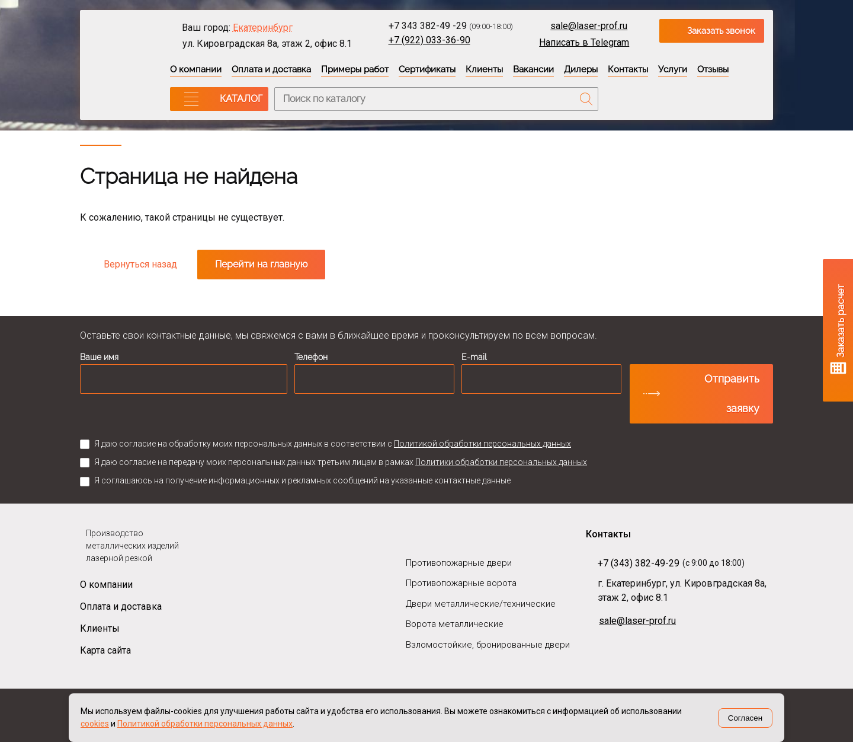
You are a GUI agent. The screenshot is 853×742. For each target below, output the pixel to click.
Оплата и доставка (271, 69)
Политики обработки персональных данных (501, 462)
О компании (196, 69)
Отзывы (713, 69)
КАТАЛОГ (241, 98)
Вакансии (533, 69)
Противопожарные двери (459, 563)
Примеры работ (355, 69)
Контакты (628, 69)
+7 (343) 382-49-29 (638, 563)
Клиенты (484, 69)
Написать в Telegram (584, 42)
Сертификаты (427, 69)
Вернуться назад (140, 264)
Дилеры (581, 69)
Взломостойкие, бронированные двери (488, 644)
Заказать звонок (721, 31)
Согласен (745, 718)
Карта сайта (105, 650)
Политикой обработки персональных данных (482, 443)
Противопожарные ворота (461, 583)
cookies (95, 723)
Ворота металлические (455, 624)
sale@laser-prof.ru (588, 25)
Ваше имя (99, 357)
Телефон (311, 357)
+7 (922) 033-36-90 (429, 40)
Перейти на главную (261, 264)
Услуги (672, 69)
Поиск (586, 99)
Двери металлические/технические (481, 603)
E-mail (474, 357)
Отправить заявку (731, 393)
